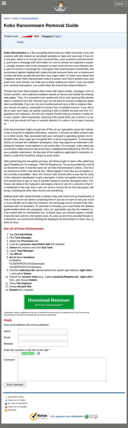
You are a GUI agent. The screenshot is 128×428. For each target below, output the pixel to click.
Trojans (15, 18)
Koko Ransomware (29, 18)
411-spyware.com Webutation (67, 421)
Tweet (20, 42)
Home (6, 18)
